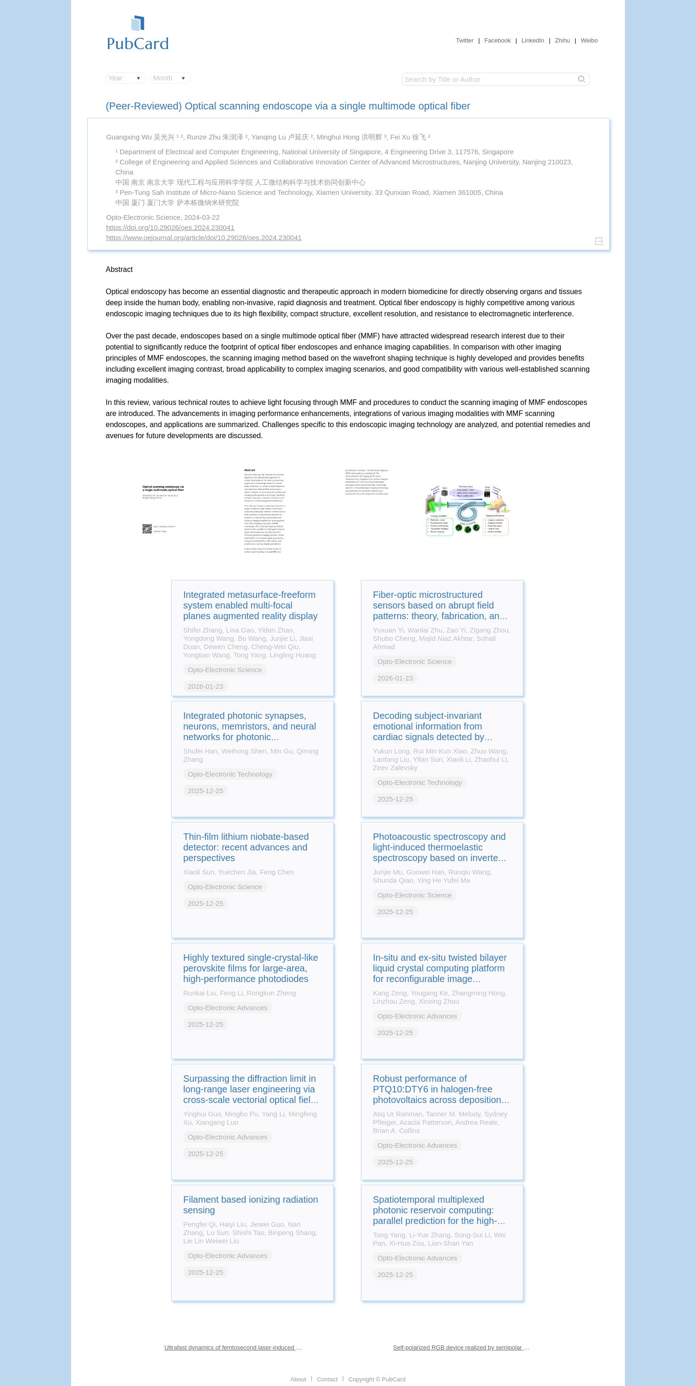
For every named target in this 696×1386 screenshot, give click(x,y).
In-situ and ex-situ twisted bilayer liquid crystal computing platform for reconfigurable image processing (440, 973)
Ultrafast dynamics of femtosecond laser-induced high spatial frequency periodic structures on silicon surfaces (233, 1347)
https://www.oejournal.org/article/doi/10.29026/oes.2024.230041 (204, 237)
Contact (327, 1379)
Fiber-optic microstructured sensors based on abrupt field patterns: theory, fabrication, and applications (438, 611)
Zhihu (562, 40)
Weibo (589, 40)
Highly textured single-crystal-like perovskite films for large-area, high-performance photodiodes (250, 968)
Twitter (465, 40)
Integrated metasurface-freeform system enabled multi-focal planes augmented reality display (250, 605)
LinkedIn (533, 40)
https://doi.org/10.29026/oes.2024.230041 (170, 227)
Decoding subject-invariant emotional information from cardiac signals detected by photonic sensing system (428, 732)
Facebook (498, 40)
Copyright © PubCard (377, 1379)
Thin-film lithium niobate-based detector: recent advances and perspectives (246, 847)
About (298, 1379)
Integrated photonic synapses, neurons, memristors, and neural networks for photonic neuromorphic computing (249, 732)
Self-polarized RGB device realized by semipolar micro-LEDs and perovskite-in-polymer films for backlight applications (462, 1347)
